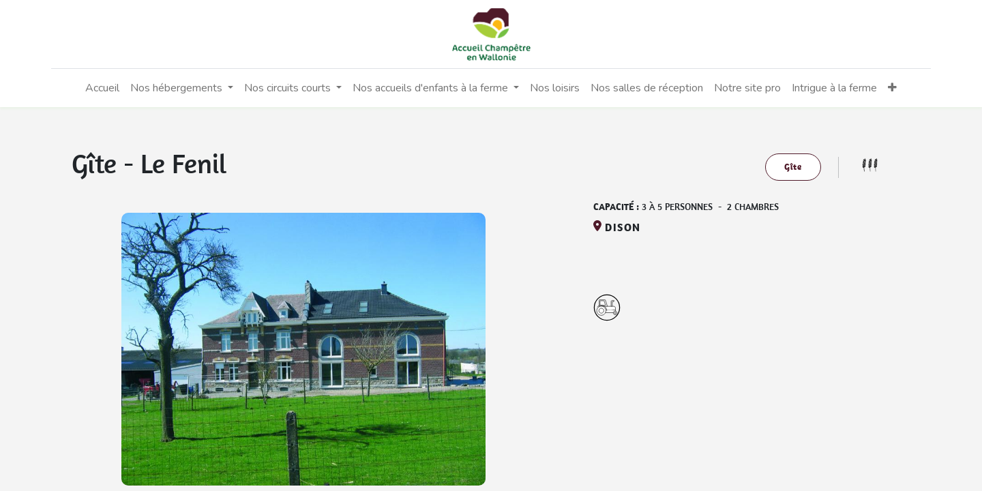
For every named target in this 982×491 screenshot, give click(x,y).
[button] (892, 88)
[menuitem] (102, 88)
